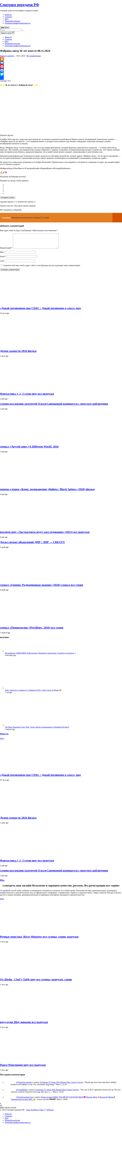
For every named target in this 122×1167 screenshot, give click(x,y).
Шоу (7, 19)
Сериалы (8, 17)
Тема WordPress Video (35, 1113)
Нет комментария (34, 56)
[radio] (63, 185)
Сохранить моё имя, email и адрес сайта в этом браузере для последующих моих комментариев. (41, 268)
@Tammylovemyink (24, 1085)
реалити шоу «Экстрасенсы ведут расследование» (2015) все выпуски (44, 534)
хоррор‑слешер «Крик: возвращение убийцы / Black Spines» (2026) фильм (47, 492)
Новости (8, 15)
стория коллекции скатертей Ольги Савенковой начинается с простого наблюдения (54, 406)
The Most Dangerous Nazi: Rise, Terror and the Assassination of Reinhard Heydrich (37, 730)
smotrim (10, 56)
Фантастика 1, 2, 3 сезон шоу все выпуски (27, 396)
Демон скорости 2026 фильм (18, 353)
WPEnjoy (50, 1113)
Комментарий (6, 251)
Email (3, 259)
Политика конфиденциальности (17, 23)
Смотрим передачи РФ (19, 5)
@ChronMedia (21, 1093)
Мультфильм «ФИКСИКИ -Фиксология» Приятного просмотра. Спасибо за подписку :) (40, 656)
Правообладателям (12, 21)
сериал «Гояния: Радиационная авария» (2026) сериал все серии (41, 587)
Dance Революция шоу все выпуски (23, 1067)
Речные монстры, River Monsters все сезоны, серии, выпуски (39, 939)
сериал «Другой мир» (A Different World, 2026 (29, 449)
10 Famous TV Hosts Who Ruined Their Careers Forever (61, 1085)
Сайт (2, 264)
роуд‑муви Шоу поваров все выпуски (24, 1024)
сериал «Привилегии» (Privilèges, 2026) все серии (31, 630)
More (2, 741)
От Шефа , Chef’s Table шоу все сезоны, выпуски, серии (36, 982)
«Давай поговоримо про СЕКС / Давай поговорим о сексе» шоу (40, 311)
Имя (2, 255)
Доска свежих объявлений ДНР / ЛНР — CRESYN (32, 544)
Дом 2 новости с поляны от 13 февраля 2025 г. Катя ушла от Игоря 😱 (33, 693)
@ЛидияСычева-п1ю (24, 1100)
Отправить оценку (7, 197)
